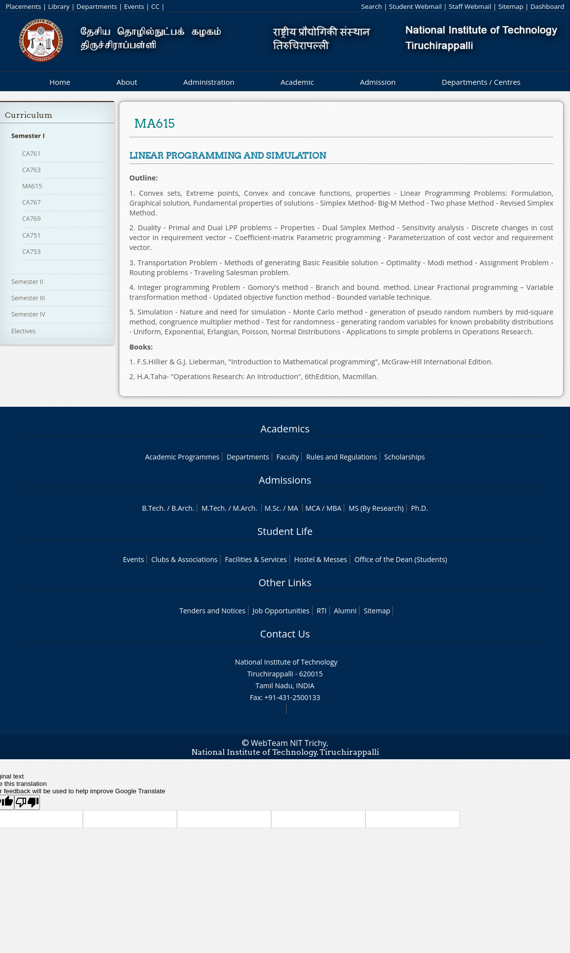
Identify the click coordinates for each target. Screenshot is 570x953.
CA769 (31, 218)
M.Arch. (245, 508)
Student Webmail (415, 6)
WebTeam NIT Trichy (289, 743)
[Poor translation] (27, 802)
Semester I (28, 135)
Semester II (27, 281)
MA (292, 508)
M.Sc (272, 508)
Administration (209, 82)
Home (59, 82)
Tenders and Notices (212, 610)
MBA (334, 508)
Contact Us (285, 633)
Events (134, 6)
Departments (96, 6)
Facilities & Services (256, 559)
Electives (23, 330)
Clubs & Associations (184, 559)
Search (371, 6)
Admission (378, 82)
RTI (321, 610)
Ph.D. (419, 508)
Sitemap (511, 6)
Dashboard (548, 6)
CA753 (31, 251)
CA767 (31, 202)
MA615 (32, 185)
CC (155, 6)
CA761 (31, 153)
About (126, 82)
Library (59, 6)
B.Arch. (183, 508)
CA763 (31, 169)
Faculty (287, 456)
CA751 (31, 235)
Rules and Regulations (341, 456)
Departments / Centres (481, 82)
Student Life (285, 531)
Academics (284, 428)
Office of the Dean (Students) (401, 559)
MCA (312, 508)
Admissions (285, 480)
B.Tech (153, 508)
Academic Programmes (182, 456)
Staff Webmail (470, 6)
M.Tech (213, 508)
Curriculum (28, 115)
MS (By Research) (376, 508)
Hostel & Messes (320, 559)
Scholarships (404, 456)
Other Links (284, 582)
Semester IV (28, 314)
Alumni (345, 610)
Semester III (28, 297)
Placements (23, 6)
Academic (297, 82)
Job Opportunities (280, 610)
